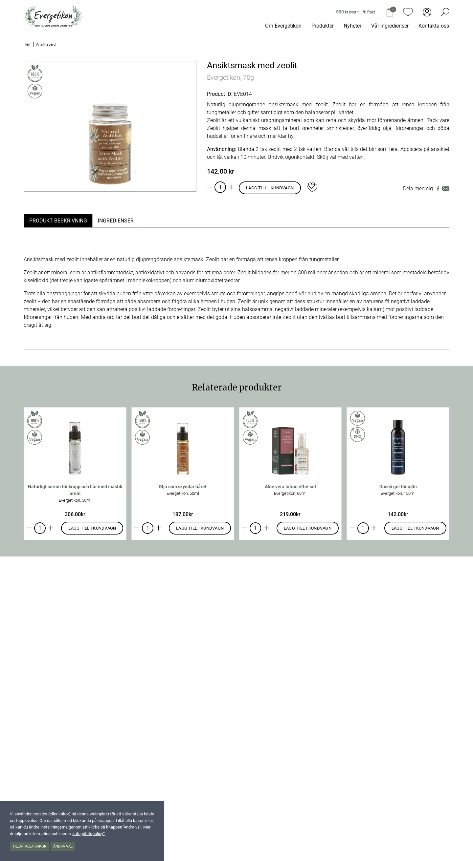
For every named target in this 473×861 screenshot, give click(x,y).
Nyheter (352, 26)
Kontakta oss (433, 26)
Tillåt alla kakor (29, 846)
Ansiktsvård (46, 44)
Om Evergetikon (283, 26)
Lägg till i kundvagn (270, 187)
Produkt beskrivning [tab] (58, 221)
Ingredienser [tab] (116, 221)
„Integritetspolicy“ (88, 833)
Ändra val (63, 846)
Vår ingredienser (390, 26)
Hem (28, 44)
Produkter (322, 26)
